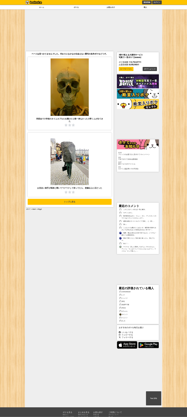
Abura (122, 308)
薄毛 (122, 301)
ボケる (76, 7)
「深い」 (123, 224)
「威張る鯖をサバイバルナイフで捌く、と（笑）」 (137, 221)
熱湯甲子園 (124, 305)
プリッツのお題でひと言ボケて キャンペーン (137, 153)
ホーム (41, 7)
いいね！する (126, 332)
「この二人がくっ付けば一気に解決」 (132, 209)
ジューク (123, 298)
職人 (145, 7)
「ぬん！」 (124, 243)
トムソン (123, 318)
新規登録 (147, 2)
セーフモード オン (126, 69)
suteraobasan (125, 292)
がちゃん (123, 311)
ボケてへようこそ (150, 69)
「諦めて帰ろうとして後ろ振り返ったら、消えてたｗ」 (137, 239)
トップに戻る (69, 202)
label (34, 209)
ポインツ (123, 314)
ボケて (28, 209)
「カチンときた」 (126, 213)
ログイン (157, 2)
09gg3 (40, 209)
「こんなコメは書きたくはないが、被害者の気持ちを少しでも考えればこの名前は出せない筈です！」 (137, 229)
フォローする (126, 335)
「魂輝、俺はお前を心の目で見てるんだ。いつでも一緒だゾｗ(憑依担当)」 (137, 234)
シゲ (122, 295)
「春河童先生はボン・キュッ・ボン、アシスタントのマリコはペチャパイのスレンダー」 (137, 217)
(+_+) (122, 321)
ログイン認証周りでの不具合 (137, 168)
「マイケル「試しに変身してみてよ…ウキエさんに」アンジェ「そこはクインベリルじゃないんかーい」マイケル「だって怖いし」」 (137, 249)
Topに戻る (153, 398)
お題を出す (111, 7)
